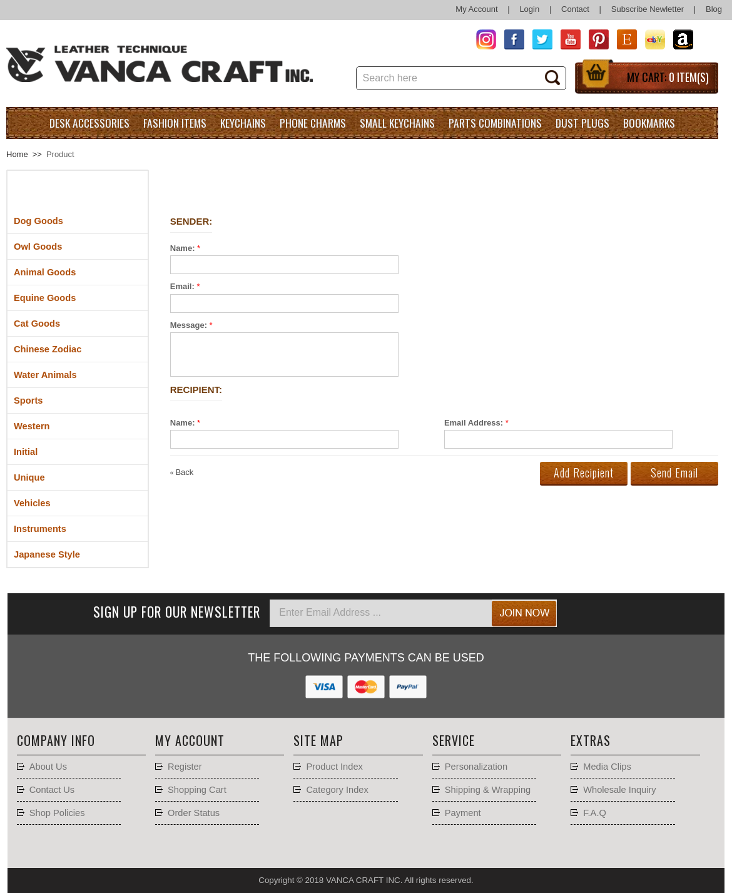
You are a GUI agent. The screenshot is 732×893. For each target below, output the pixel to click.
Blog (714, 9)
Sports (28, 400)
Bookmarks (649, 123)
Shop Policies (57, 813)
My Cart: (668, 77)
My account (190, 740)
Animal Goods (45, 272)
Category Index (337, 790)
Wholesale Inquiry (619, 790)
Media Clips (607, 767)
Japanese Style (47, 554)
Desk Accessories (89, 123)
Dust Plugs (582, 123)
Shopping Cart (197, 790)
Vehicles (32, 503)
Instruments (40, 529)
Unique (29, 477)
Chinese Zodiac (47, 349)
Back (182, 472)
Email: (182, 286)
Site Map (318, 740)
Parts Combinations (495, 123)
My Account (476, 9)
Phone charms (313, 123)
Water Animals (45, 375)
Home (17, 154)
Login (529, 9)
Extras (591, 740)
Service (453, 740)
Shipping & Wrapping (488, 790)
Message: (188, 325)
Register (185, 767)
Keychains (243, 123)
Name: (182, 248)
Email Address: (473, 422)
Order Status (194, 813)
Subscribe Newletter (647, 9)
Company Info (56, 740)
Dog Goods (38, 221)
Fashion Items (174, 123)
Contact (575, 9)
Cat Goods (37, 324)
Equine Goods (45, 298)
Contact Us (52, 790)
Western (32, 426)
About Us (48, 767)
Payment (463, 813)
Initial (26, 452)
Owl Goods (38, 247)
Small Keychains (397, 123)
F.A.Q (594, 813)
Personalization (476, 767)
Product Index (334, 767)
